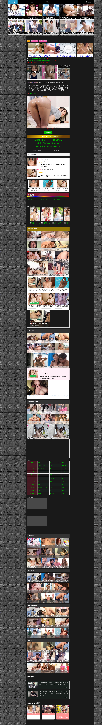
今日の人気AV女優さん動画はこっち (36, 58)
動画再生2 (48, 132)
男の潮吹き (40, 475)
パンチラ (52, 487)
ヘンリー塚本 (41, 465)
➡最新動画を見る (57, 140)
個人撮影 (64, 468)
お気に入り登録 (33, 93)
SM (63, 475)
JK (50, 468)
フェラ (32, 478)
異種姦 (39, 493)
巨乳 (51, 465)
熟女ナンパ (58, 82)
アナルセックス (32, 487)
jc (38, 481)
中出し (32, 40)
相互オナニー (41, 490)
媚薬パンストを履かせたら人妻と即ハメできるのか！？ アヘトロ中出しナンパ (46, 199)
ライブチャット (32, 481)
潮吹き (45, 40)
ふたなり (52, 493)
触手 (63, 493)
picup (28, 40)
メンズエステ (53, 471)
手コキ (63, 478)
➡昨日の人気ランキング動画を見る (48, 146)
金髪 (51, 484)
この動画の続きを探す (46, 136)
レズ (39, 471)
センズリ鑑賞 (32, 490)
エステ (63, 471)
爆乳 (51, 475)
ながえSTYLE (32, 465)
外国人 (32, 484)
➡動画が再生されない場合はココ (48, 143)
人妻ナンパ (35, 82)
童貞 (63, 490)
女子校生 (32, 493)
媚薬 (37, 40)
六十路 (32, 471)
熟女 (53, 82)
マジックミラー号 (54, 462)
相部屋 (40, 40)
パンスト (41, 82)
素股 (63, 487)
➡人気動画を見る (39, 140)
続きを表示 (30, 497)
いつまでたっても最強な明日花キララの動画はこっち (41, 60)
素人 (63, 82)
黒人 (39, 484)
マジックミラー (54, 478)
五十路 (32, 468)
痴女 (51, 481)
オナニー (29, 82)
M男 (63, 484)
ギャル (39, 478)
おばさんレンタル (42, 487)
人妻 (46, 82)
